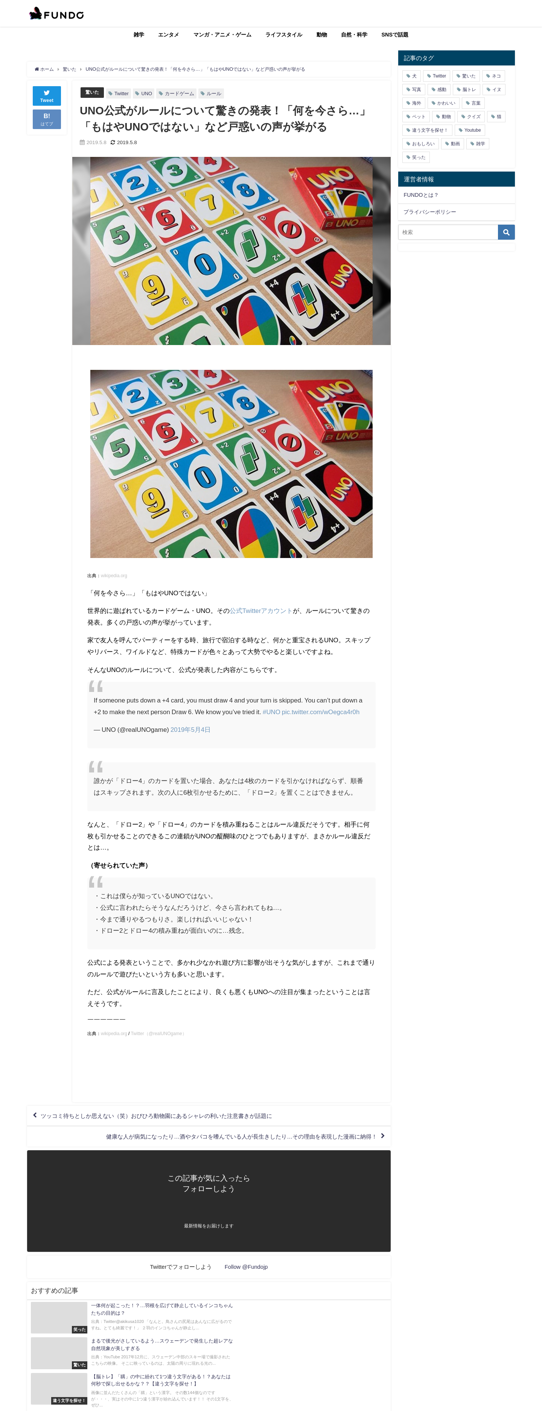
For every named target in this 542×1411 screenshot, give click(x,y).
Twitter (123, 93)
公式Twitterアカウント (261, 610)
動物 (322, 34)
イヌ (496, 89)
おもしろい (423, 143)
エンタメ (168, 34)
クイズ (474, 116)
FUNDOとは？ (420, 195)
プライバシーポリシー (429, 211)
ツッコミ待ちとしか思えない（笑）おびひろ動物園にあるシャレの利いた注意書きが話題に (164, 1116)
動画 (455, 143)
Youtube (472, 130)
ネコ (496, 76)
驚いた (92, 92)
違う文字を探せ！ (430, 130)
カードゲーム (180, 93)
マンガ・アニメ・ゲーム (222, 34)
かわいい (446, 103)
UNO (147, 93)
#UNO (271, 712)
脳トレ (469, 89)
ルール (215, 93)
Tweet (47, 95)
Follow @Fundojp (246, 1269)
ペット (419, 116)
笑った (419, 157)
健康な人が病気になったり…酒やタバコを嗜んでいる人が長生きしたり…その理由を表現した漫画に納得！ (232, 1138)
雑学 (139, 34)
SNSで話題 (395, 34)
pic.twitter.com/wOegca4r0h (321, 712)
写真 (416, 89)
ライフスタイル (283, 34)
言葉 (476, 103)
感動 (441, 89)
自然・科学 (354, 34)
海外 (416, 103)
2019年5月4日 (191, 729)
